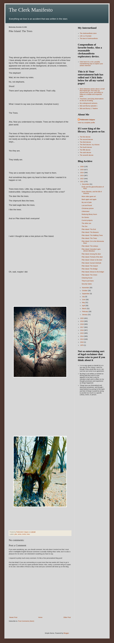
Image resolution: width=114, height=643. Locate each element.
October (85, 290)
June (84, 299)
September (86, 293)
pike (15, 534)
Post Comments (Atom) (26, 621)
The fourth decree (86, 147)
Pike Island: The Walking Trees (92, 235)
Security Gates (87, 284)
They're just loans (88, 281)
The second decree (86, 139)
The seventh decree (86, 155)
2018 (82, 324)
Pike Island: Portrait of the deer (92, 257)
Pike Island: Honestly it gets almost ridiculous (91, 250)
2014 (82, 336)
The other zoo (86, 223)
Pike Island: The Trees (89, 238)
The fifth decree (85, 150)
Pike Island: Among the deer (91, 254)
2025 (82, 169)
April (84, 305)
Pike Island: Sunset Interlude (91, 263)
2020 (82, 318)
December (85, 184)
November (85, 287)
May (83, 302)
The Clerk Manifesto (31, 10)
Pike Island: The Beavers (90, 232)
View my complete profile (86, 122)
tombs (24, 534)
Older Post (67, 617)
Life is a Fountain (86, 36)
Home (40, 617)
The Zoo (84, 226)
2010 (82, 342)
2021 (82, 181)
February (85, 311)
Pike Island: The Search (90, 266)
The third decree (85, 142)
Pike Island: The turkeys (90, 246)
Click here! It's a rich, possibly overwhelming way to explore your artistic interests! (91, 63)
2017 (82, 327)
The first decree (85, 137)
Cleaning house (87, 278)
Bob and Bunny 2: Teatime (89, 108)
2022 (82, 178)
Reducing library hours (89, 214)
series (19, 534)
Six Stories (85, 217)
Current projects (87, 220)
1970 (82, 345)
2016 (82, 330)
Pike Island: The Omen (89, 275)
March (84, 308)
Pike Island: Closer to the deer (92, 260)
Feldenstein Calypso (87, 120)
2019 (82, 321)
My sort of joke (87, 202)
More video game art (89, 196)
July (83, 296)
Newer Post (13, 617)
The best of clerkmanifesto (89, 38)
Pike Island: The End (89, 229)
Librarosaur (85, 211)
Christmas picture (88, 208)
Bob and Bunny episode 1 (88, 106)
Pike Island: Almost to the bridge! (93, 272)
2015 (82, 333)
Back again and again (89, 199)
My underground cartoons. (89, 103)
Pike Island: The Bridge (90, 269)
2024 (82, 172)
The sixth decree (85, 152)
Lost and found (87, 205)
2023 (82, 175)
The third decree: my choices (90, 144)
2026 (82, 166)
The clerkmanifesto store (88, 33)
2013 (82, 339)
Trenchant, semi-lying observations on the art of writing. (92, 99)
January (85, 314)
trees (28, 534)
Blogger (66, 633)
